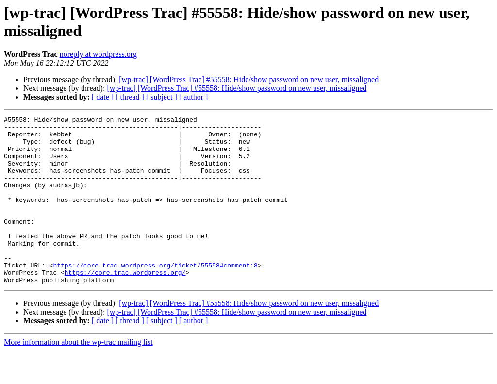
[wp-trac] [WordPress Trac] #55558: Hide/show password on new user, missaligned (249, 79)
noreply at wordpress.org (98, 54)
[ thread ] (130, 97)
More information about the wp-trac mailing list (78, 375)
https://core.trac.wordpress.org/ (125, 304)
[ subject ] (161, 97)
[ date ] (103, 97)
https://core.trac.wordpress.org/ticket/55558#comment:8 (155, 295)
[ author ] (193, 97)
